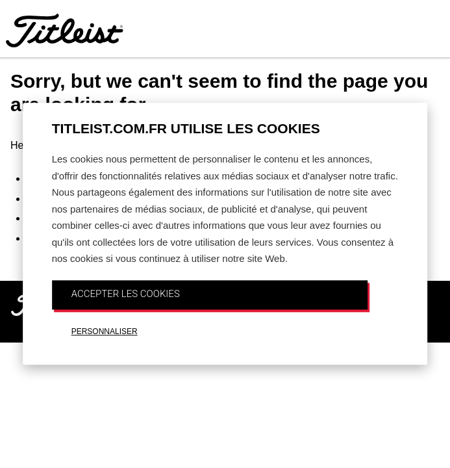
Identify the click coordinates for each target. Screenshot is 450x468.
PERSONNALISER (104, 331)
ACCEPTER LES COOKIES (125, 294)
